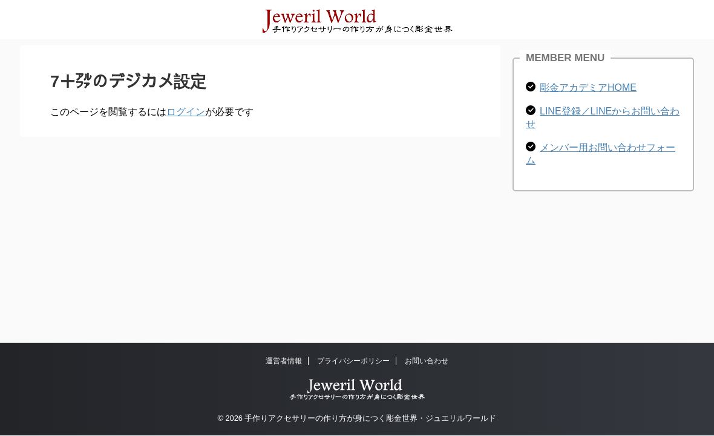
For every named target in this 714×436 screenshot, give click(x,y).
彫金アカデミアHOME (588, 87)
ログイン (185, 112)
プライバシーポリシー (353, 361)
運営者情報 (284, 361)
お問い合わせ (426, 361)
